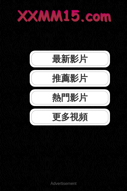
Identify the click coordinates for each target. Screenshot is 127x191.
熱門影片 (70, 97)
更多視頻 (70, 117)
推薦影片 (70, 78)
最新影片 (70, 59)
